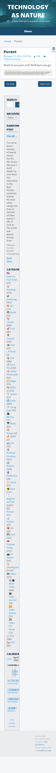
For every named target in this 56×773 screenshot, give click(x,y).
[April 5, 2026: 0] (7, 681)
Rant (12, 489)
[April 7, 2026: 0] (10, 681)
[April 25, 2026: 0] (16, 700)
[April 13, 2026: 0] (9, 691)
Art (12, 306)
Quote (13, 482)
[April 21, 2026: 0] (10, 700)
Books (13, 312)
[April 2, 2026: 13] (13, 672)
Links (12, 400)
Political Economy (11, 455)
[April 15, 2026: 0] (11, 691)
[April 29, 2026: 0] (11, 709)
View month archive (12, 723)
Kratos (13, 394)
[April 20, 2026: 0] (9, 700)
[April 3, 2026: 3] (14, 672)
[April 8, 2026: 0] (11, 681)
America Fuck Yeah (12, 278)
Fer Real (10, 84)
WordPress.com (44, 751)
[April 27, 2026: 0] (9, 709)
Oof (12, 443)
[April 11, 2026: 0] (16, 681)
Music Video (12, 585)
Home (7, 41)
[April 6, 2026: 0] (9, 681)
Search (12, 99)
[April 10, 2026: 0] (14, 681)
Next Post (45, 84)
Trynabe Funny (11, 546)
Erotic (13, 351)
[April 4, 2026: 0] (16, 672)
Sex (12, 528)
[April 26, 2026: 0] (7, 709)
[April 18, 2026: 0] (16, 691)
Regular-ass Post (11, 500)
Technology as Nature (28, 11)
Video (13, 574)
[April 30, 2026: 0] (13, 709)
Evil (12, 358)
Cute (12, 345)
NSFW (13, 436)
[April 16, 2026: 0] (13, 691)
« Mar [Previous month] (9, 659)
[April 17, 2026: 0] (14, 691)
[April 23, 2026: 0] (13, 700)
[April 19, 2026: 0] (7, 700)
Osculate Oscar (12, 136)
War (12, 636)
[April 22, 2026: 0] (11, 700)
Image (13, 381)
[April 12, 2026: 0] (7, 691)
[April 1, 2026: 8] (11, 672)
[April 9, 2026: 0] (13, 681)
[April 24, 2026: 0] (14, 700)
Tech (12, 534)
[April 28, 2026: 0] (10, 709)
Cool (12, 328)
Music (13, 423)
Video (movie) (13, 598)
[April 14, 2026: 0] (10, 691)
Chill (38, 56)
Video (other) (12, 611)
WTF (12, 642)
